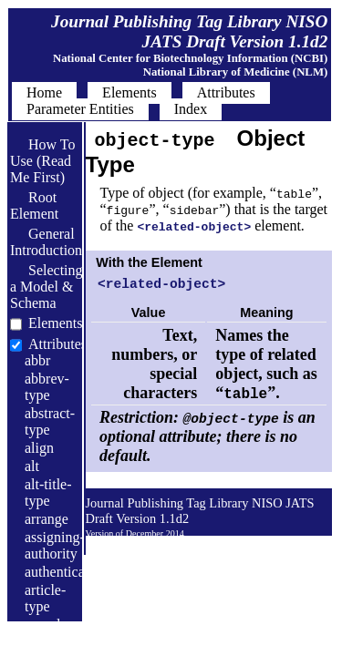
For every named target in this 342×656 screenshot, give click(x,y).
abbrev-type (47, 387)
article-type (45, 598)
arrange (46, 519)
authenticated (63, 571)
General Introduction (46, 242)
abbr (37, 360)
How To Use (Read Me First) (42, 161)
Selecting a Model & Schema (46, 286)
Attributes (57, 344)
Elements (55, 323)
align (39, 448)
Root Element (34, 205)
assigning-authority (55, 545)
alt (32, 466)
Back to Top (282, 547)
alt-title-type (48, 492)
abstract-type (50, 421)
